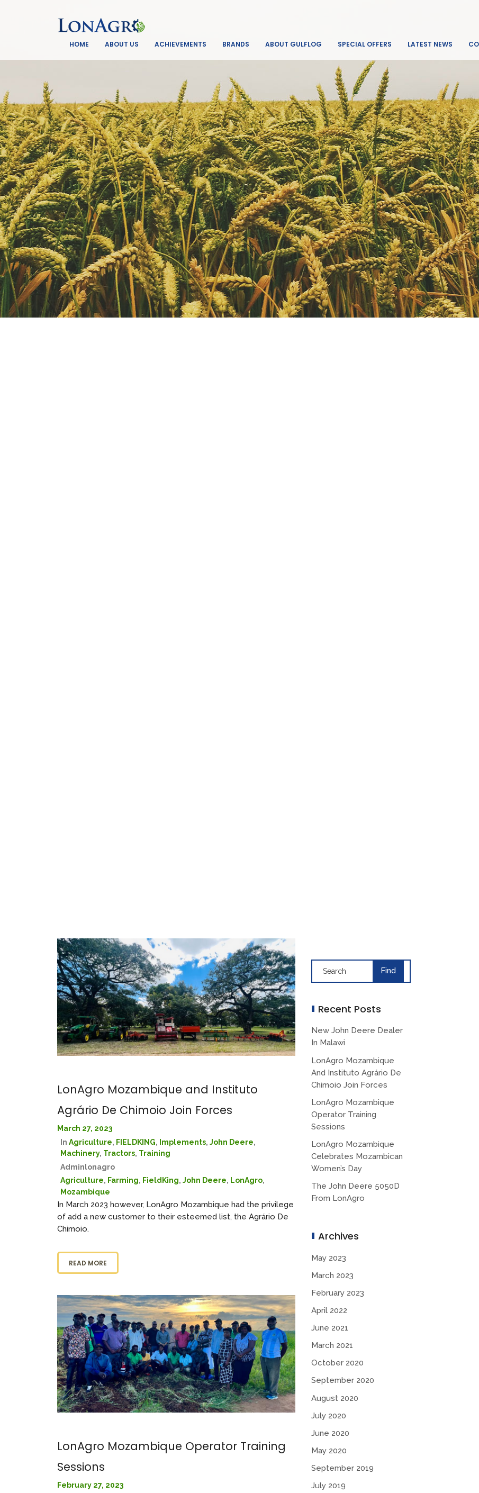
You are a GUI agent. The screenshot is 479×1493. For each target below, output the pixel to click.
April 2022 (329, 1310)
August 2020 (334, 1398)
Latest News (430, 44)
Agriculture (90, 1142)
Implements (182, 1142)
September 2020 (342, 1380)
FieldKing (160, 1180)
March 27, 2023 (84, 1128)
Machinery (80, 1153)
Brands (235, 44)
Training (154, 1153)
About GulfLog (293, 44)
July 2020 (328, 1415)
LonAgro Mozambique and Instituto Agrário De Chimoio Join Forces (356, 1073)
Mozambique (85, 1192)
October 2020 (337, 1363)
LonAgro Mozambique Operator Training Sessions (352, 1115)
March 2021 (332, 1345)
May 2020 (329, 1450)
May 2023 (328, 1258)
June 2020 (330, 1433)
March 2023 (332, 1275)
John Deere (205, 1180)
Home (79, 44)
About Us (122, 44)
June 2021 (329, 1328)
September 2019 (342, 1468)
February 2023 (337, 1293)
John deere (232, 1142)
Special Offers (365, 44)
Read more (88, 1263)
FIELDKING (136, 1142)
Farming (123, 1180)
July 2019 (328, 1485)
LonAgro (246, 1180)
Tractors (119, 1153)
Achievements (180, 44)
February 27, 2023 (90, 1485)
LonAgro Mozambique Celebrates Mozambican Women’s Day (357, 1156)
